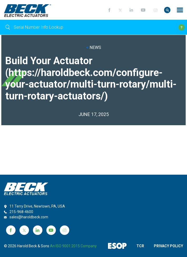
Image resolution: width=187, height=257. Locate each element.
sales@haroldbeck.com (28, 217)
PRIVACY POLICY (168, 246)
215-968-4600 (21, 212)
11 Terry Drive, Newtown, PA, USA (37, 206)
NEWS (93, 47)
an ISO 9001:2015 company (73, 246)
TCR (140, 246)
